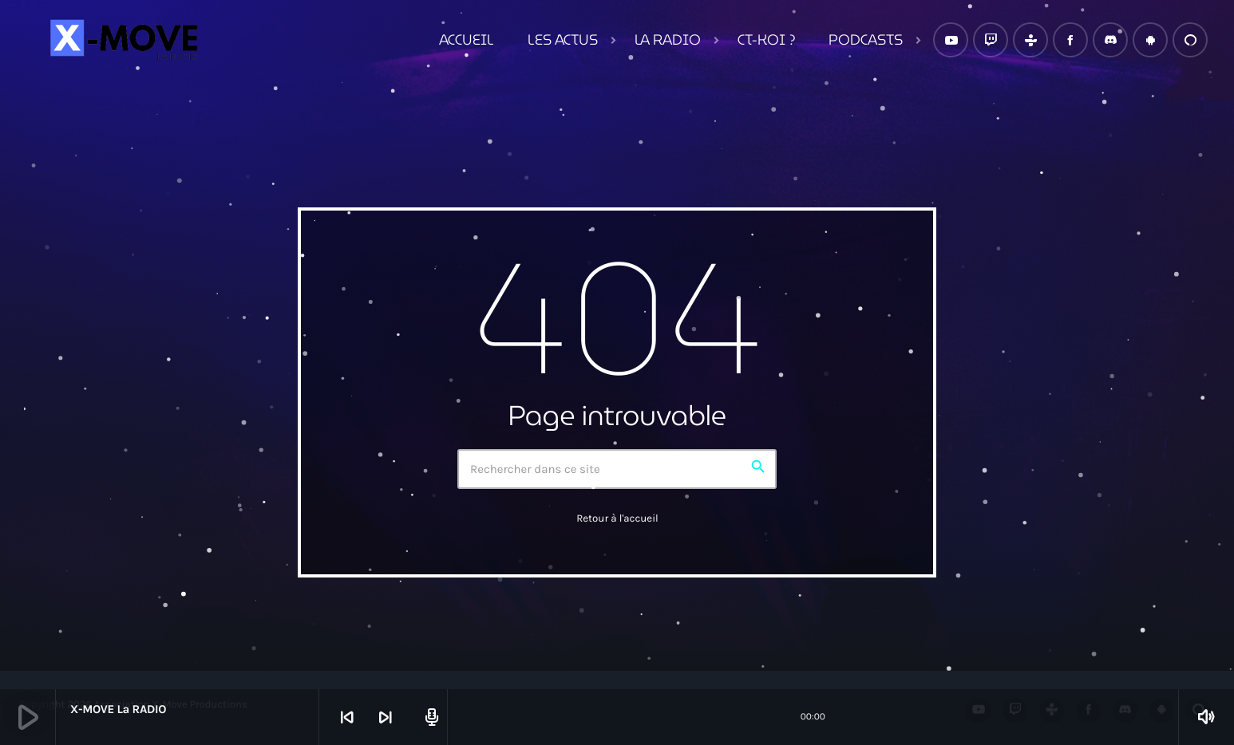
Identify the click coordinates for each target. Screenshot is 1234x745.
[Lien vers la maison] (122, 40)
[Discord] (1110, 39)
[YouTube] (950, 39)
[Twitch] (990, 39)
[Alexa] (1190, 39)
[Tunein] (1030, 39)
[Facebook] (1070, 39)
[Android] (1150, 39)
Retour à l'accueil (617, 519)
